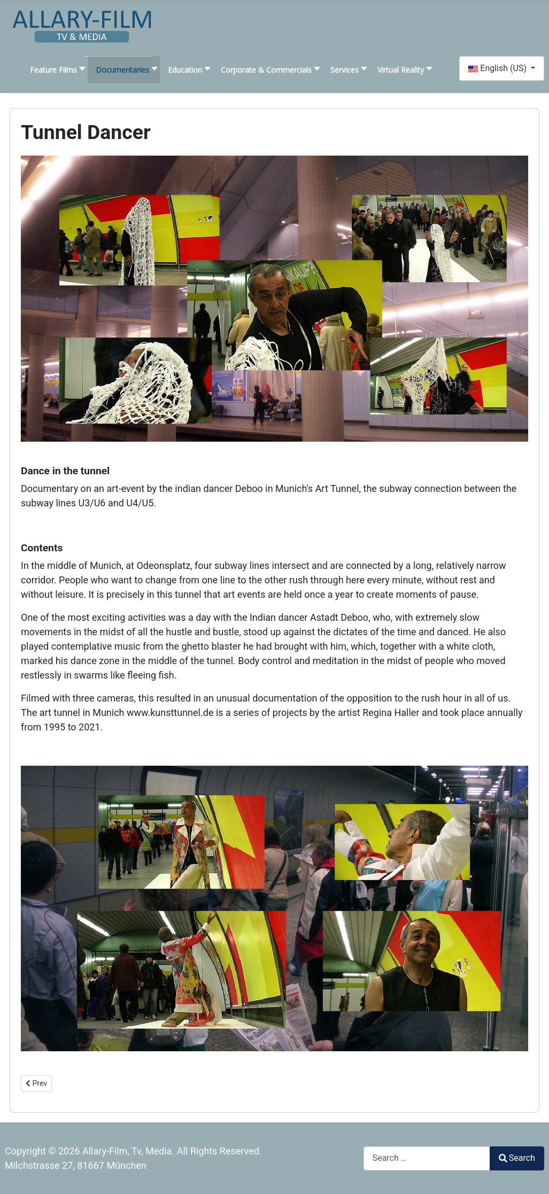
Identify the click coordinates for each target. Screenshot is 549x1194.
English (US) (498, 68)
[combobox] (427, 1158)
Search (517, 1158)
